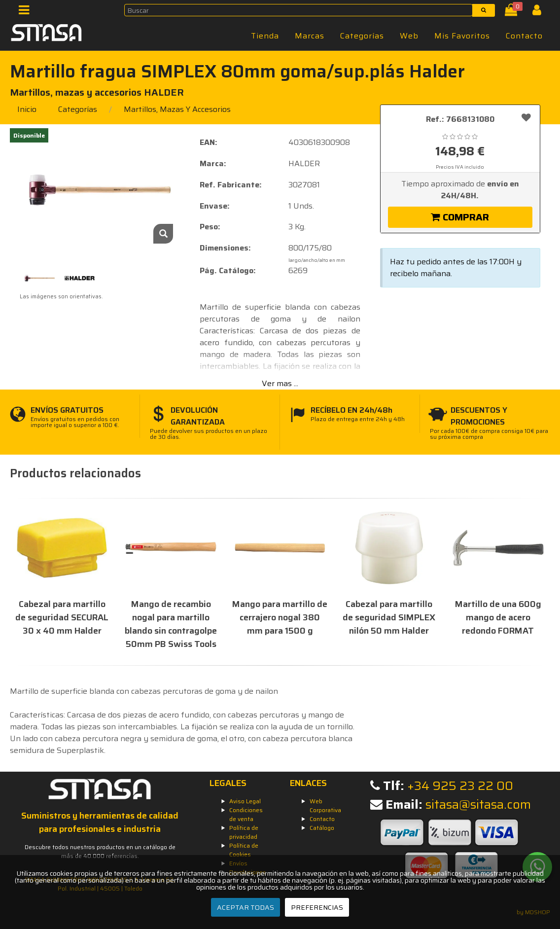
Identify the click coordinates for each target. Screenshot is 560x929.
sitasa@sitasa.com (478, 804)
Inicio (26, 109)
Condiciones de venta (246, 814)
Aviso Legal (245, 801)
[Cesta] (513, 12)
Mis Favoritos (462, 36)
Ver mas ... (280, 383)
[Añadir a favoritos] (526, 117)
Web (409, 36)
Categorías (362, 36)
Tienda (265, 36)
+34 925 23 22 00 (460, 785)
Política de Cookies (243, 850)
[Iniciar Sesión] (540, 12)
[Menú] (26, 12)
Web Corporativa (325, 805)
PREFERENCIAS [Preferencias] (317, 907)
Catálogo (322, 827)
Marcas (309, 36)
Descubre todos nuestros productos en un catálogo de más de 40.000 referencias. (100, 851)
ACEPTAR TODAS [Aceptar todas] (245, 907)
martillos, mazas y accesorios (177, 109)
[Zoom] (163, 234)
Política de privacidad (243, 832)
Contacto (524, 36)
